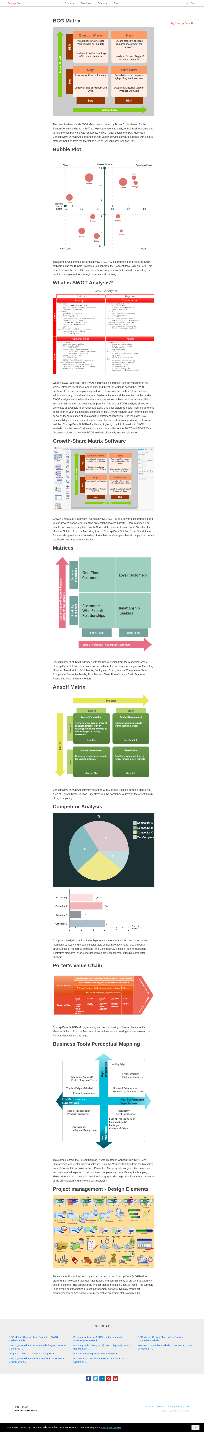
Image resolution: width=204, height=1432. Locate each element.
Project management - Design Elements (101, 1189)
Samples (102, 3)
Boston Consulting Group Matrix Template (95, 1353)
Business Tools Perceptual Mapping (96, 1044)
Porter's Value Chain (77, 965)
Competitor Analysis (77, 806)
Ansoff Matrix (69, 687)
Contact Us (149, 1406)
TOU (187, 1406)
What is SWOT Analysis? (83, 283)
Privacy (179, 1406)
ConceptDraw (15, 3)
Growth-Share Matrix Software (89, 441)
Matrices (63, 548)
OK (195, 1427)
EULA (170, 1406)
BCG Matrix (66, 21)
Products (69, 3)
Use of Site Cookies (111, 1427)
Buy (116, 3)
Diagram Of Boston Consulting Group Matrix (32, 1353)
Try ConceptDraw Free (183, 23)
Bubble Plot (67, 149)
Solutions (86, 3)
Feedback (161, 1406)
